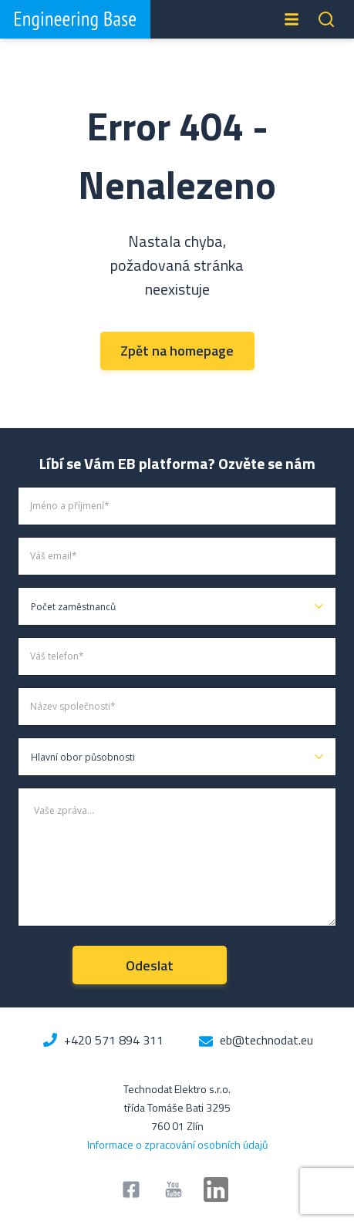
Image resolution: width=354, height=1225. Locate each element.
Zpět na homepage (177, 350)
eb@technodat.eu (266, 1040)
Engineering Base (75, 19)
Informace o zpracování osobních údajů (177, 1144)
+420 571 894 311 (114, 1040)
